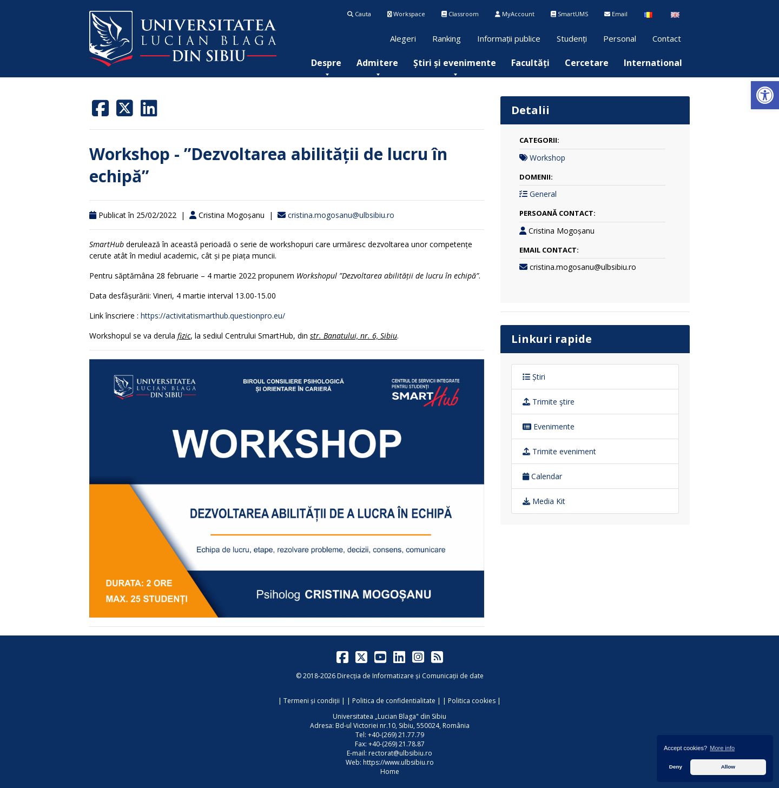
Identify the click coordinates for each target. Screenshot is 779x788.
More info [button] (722, 748)
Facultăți (530, 63)
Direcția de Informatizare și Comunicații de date (410, 675)
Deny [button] (675, 767)
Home (389, 771)
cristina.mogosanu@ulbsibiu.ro (341, 215)
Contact (666, 38)
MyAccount (514, 14)
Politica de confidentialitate (393, 700)
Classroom (460, 14)
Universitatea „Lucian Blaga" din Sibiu (389, 716)
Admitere (377, 63)
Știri (534, 377)
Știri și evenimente (454, 63)
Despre (326, 63)
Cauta (359, 14)
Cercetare (587, 63)
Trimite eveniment (559, 451)
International (653, 63)
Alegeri (403, 38)
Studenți (572, 38)
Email (616, 14)
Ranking (446, 38)
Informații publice (508, 38)
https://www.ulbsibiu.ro (398, 762)
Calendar (542, 476)
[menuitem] (326, 62)
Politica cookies (472, 700)
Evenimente (549, 426)
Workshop (547, 158)
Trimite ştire (549, 401)
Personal (619, 38)
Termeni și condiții (311, 700)
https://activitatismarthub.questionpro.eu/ (213, 315)
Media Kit (544, 501)
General (543, 194)
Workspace (406, 14)
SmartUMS (569, 14)
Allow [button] (728, 767)
